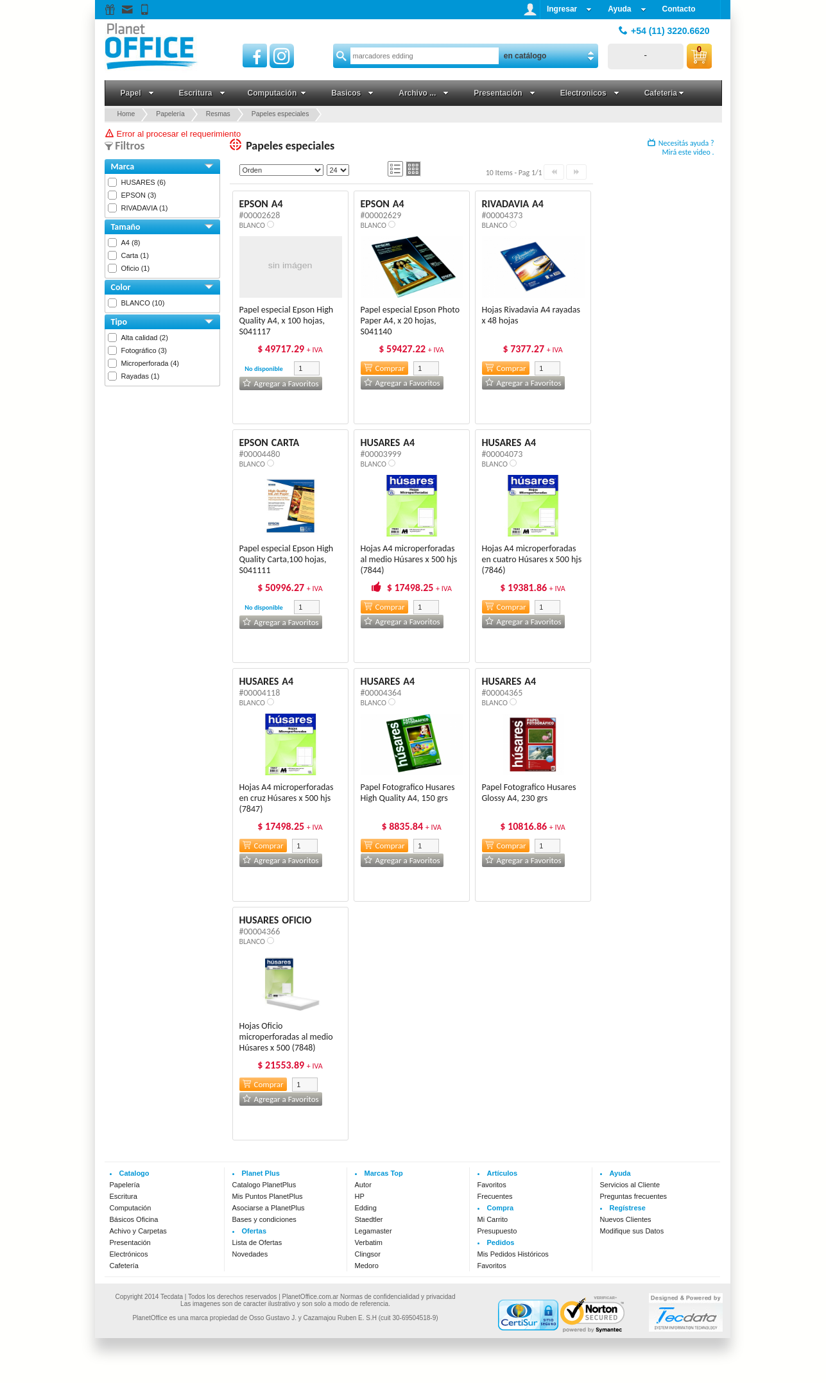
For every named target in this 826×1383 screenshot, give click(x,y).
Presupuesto (497, 1231)
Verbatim (369, 1242)
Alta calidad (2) (144, 337)
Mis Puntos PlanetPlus (267, 1196)
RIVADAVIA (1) (144, 208)
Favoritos (492, 1185)
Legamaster (373, 1231)
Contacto (679, 8)
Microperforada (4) (150, 363)
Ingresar (569, 8)
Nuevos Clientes (625, 1219)
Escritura (123, 1196)
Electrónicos (129, 1254)
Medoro (367, 1265)
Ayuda (627, 8)
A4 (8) (131, 242)
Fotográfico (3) (144, 350)
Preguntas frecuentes (633, 1196)
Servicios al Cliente (630, 1185)
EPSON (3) (139, 195)
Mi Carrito (493, 1219)
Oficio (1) (135, 268)
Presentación (130, 1242)
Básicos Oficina (134, 1219)
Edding (366, 1208)
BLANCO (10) (143, 303)
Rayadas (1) (140, 376)
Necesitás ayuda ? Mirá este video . (681, 148)
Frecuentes (495, 1196)
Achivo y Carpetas (138, 1231)
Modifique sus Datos (632, 1231)
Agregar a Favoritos (281, 383)
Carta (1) (135, 255)
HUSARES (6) (143, 182)
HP (360, 1196)
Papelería (125, 1185)
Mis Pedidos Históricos (513, 1254)
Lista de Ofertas (257, 1242)
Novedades (250, 1254)
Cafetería (124, 1265)
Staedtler (369, 1219)
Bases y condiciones (264, 1219)
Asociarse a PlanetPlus (268, 1208)
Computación (130, 1208)
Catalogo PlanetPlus (264, 1185)
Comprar (384, 368)
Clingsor (368, 1254)
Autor (363, 1185)
